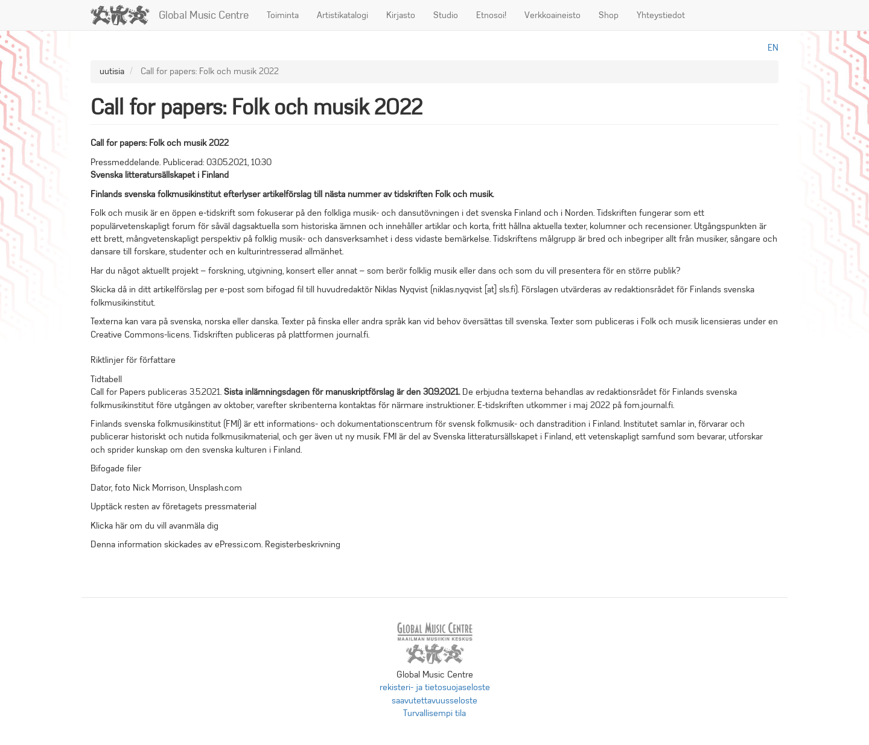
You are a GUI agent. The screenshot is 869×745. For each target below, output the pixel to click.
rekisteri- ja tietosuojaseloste (435, 687)
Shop (609, 15)
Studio (445, 15)
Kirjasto (400, 15)
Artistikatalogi (342, 15)
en (773, 47)
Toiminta (283, 15)
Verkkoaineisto (552, 15)
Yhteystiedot (661, 15)
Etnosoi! (491, 15)
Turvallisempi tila (434, 713)
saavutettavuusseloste (434, 700)
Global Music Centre (204, 15)
